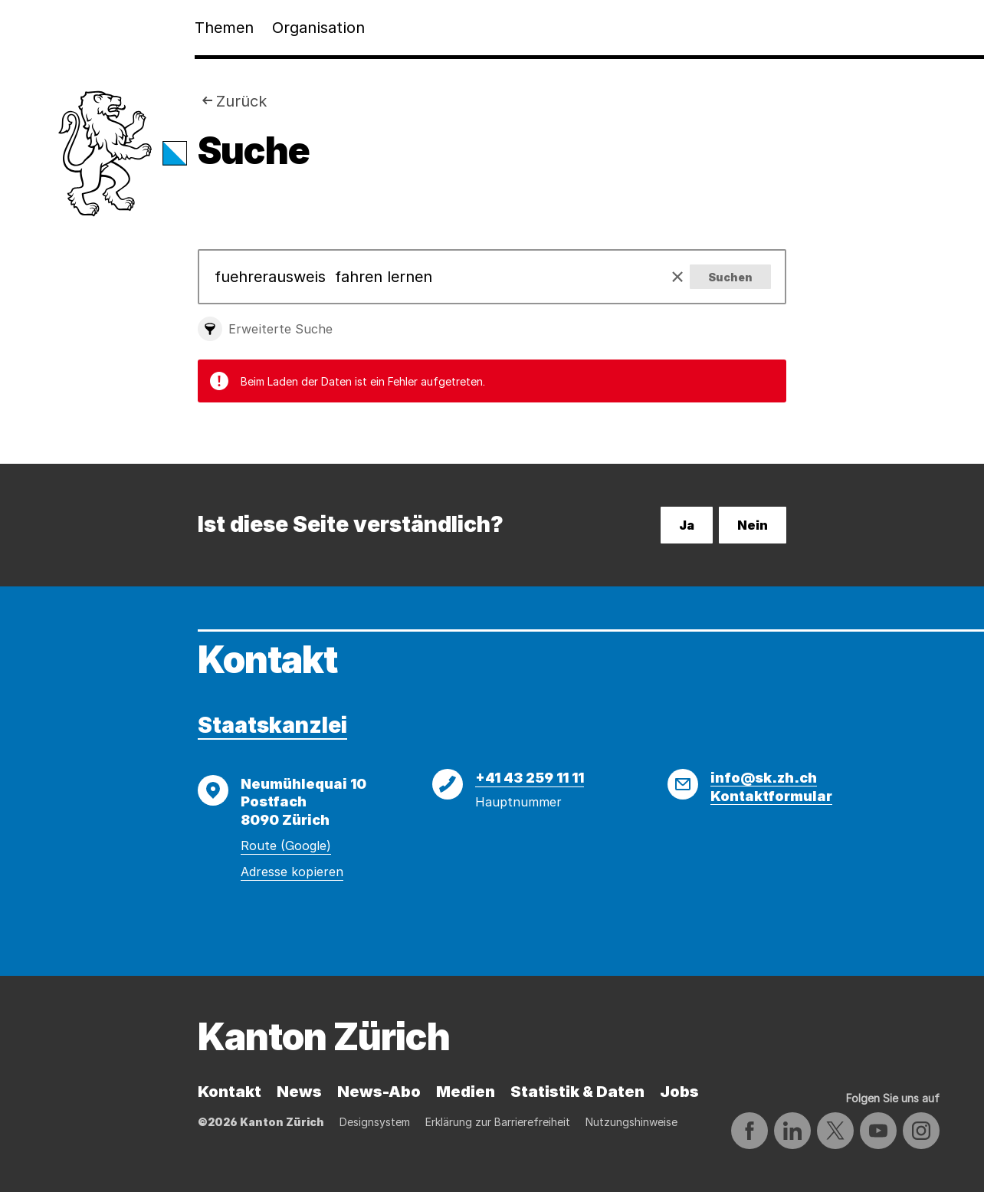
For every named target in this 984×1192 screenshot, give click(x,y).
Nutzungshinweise (631, 1121)
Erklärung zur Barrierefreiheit (497, 1121)
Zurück (241, 101)
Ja (686, 525)
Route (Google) (286, 845)
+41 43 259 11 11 (529, 778)
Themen (224, 27)
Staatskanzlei (272, 725)
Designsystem (374, 1121)
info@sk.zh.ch (763, 778)
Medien (465, 1091)
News (299, 1091)
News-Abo (379, 1091)
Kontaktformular (771, 796)
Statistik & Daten (577, 1091)
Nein (752, 525)
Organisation (318, 27)
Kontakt (229, 1091)
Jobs (679, 1091)
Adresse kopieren (292, 871)
